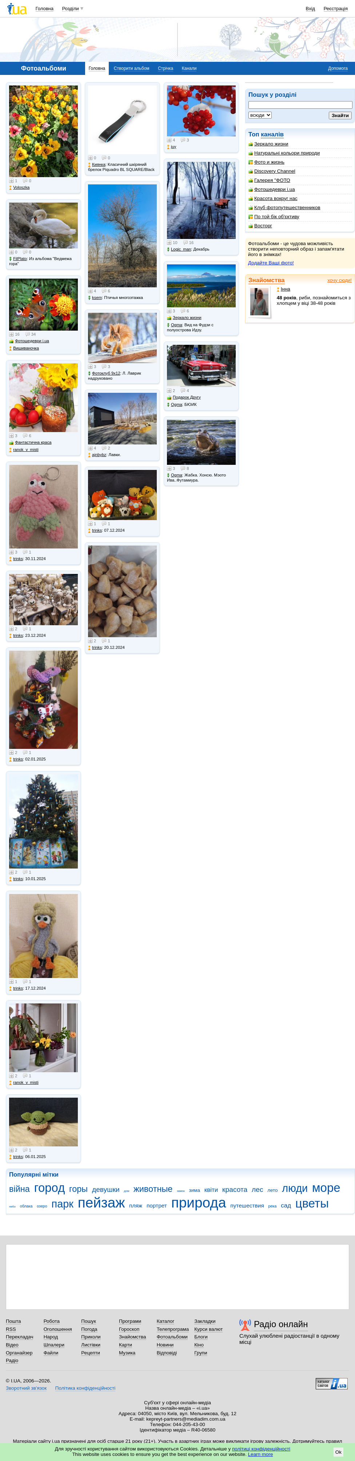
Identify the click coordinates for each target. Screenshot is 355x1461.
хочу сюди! (339, 280)
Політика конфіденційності (85, 1388)
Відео (12, 1345)
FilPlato (18, 258)
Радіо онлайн (281, 1324)
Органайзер (19, 1353)
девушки (106, 1189)
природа (198, 1202)
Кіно (199, 1345)
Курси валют (208, 1329)
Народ (51, 1337)
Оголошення (58, 1329)
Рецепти (90, 1353)
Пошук (88, 1321)
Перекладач (19, 1337)
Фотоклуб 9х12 (104, 373)
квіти (211, 1189)
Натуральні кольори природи (284, 153)
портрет (157, 1205)
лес (257, 1189)
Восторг (260, 225)
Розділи (70, 8)
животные (152, 1189)
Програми (130, 1321)
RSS (11, 1329)
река (272, 1206)
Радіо (12, 1360)
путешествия (247, 1205)
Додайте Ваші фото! (271, 263)
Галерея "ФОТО (269, 180)
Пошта (13, 1321)
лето (272, 1190)
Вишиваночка (24, 348)
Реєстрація (336, 8)
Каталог (166, 1321)
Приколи (90, 1337)
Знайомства (266, 280)
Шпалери (54, 1345)
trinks (16, 558)
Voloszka (19, 187)
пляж (135, 1205)
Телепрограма (173, 1329)
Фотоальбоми (172, 1337)
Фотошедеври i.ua (271, 189)
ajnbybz (97, 454)
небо (12, 1206)
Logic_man (179, 249)
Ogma (174, 325)
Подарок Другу (184, 397)
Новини (165, 1345)
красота (234, 1189)
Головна (44, 8)
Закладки (204, 1321)
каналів (272, 134)
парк (62, 1204)
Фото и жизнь (266, 162)
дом (126, 1191)
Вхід (310, 8)
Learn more (260, 1454)
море (326, 1187)
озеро (42, 1206)
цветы (312, 1203)
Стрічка (165, 68)
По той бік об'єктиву (273, 216)
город (49, 1187)
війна (19, 1189)
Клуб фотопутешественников (284, 207)
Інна (283, 289)
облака (26, 1206)
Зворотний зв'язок (26, 1388)
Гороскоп (129, 1329)
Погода (89, 1329)
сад (286, 1205)
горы (78, 1189)
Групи (200, 1353)
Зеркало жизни (268, 144)
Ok (338, 1452)
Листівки (90, 1345)
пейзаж (101, 1202)
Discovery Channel (271, 171)
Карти (125, 1345)
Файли (51, 1353)
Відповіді (167, 1353)
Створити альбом (131, 68)
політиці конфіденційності (261, 1449)
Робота (52, 1321)
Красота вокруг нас (273, 198)
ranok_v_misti (24, 449)
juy (171, 146)
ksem (95, 297)
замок (181, 1191)
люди (295, 1188)
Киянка (96, 164)
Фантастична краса (30, 442)
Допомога (338, 68)
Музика (127, 1353)
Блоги (201, 1337)
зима (194, 1190)
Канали (189, 68)
